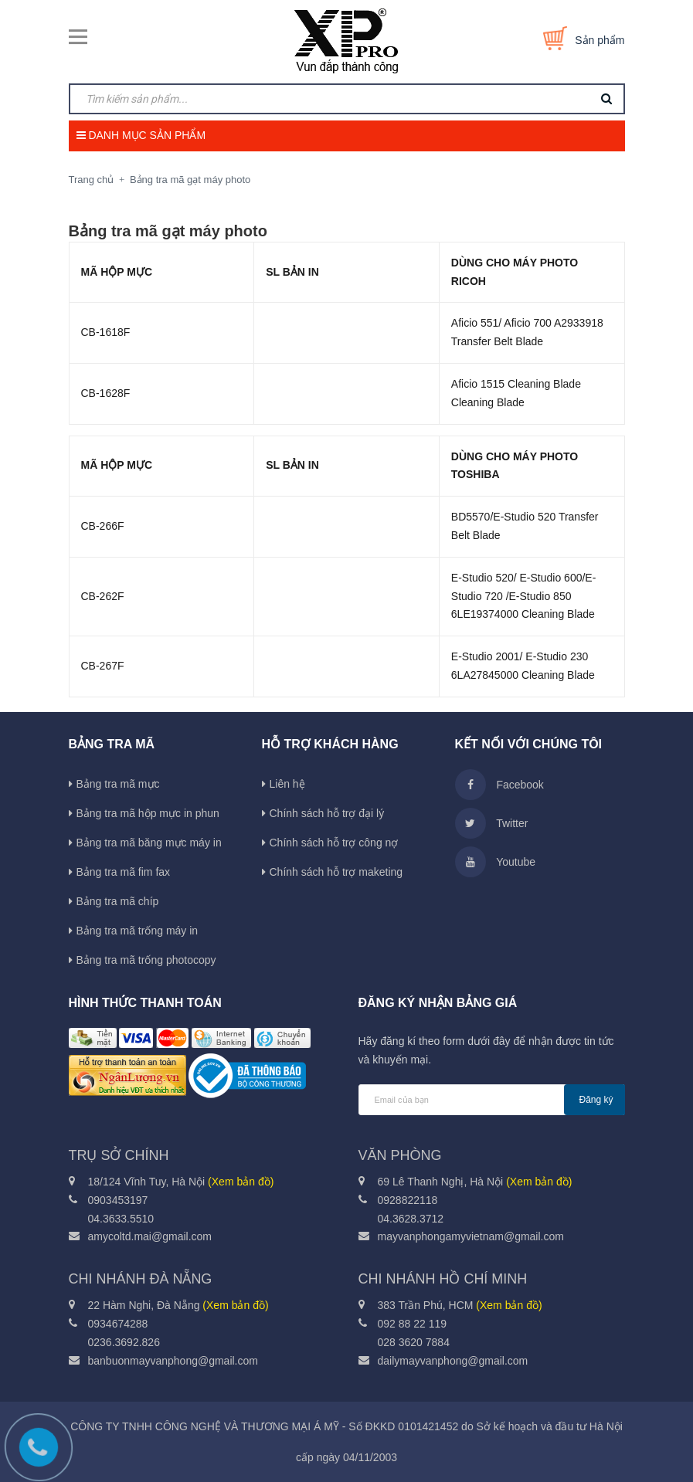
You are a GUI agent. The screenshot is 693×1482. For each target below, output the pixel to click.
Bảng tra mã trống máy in (137, 930)
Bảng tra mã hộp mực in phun (147, 813)
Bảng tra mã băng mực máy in (149, 842)
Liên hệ (287, 784)
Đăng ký (596, 1099)
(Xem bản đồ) (240, 1181)
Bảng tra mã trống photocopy (146, 960)
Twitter (491, 823)
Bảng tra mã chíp (117, 901)
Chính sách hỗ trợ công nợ (334, 842)
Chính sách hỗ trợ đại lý (327, 813)
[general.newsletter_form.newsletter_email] (491, 1099)
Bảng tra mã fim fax (123, 872)
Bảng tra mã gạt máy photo (168, 230)
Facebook (499, 784)
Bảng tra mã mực (118, 784)
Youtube (495, 862)
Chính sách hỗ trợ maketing (336, 872)
